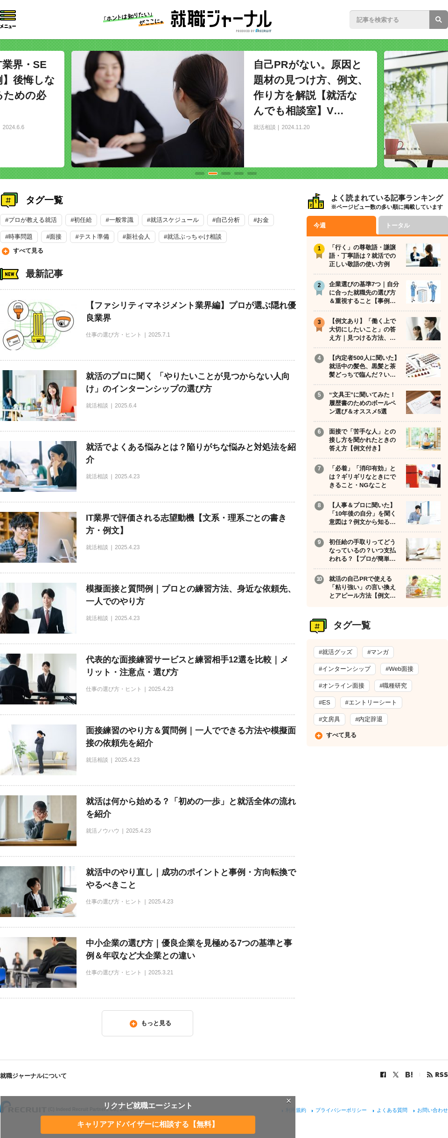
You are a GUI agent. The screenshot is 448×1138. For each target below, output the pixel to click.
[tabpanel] (224, 109)
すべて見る (28, 250)
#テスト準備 (92, 236)
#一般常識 (119, 219)
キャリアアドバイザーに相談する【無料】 (148, 1124)
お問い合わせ (432, 1110)
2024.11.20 (296, 127)
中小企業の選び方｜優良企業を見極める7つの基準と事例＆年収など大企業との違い (189, 949)
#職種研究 (393, 685)
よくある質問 (392, 1110)
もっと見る (156, 1023)
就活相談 (264, 127)
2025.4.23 (127, 476)
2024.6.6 (14, 127)
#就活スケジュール (173, 219)
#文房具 (329, 719)
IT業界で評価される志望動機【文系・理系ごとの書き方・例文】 (186, 524)
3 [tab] (226, 173)
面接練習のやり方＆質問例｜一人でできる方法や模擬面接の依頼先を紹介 (191, 737)
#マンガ (378, 651)
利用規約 (296, 1110)
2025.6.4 (126, 405)
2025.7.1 (159, 334)
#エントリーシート (371, 702)
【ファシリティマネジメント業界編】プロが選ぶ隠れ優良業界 (191, 312)
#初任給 (81, 219)
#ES (324, 702)
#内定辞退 (369, 719)
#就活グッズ (335, 651)
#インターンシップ (345, 668)
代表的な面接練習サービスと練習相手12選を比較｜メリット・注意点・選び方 (187, 666)
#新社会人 (136, 236)
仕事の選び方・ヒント (114, 334)
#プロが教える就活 (31, 219)
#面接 (54, 236)
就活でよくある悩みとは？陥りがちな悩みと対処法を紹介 (191, 453)
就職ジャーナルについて (33, 1075)
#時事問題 (19, 236)
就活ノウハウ (102, 831)
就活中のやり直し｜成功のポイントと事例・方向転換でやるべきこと (191, 879)
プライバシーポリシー (341, 1110)
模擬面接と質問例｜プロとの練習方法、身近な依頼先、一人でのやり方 (191, 595)
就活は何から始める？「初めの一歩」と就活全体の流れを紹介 (191, 808)
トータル (397, 225)
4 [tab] (239, 173)
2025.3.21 (160, 972)
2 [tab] (212, 173)
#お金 (261, 219)
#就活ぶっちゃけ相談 (193, 236)
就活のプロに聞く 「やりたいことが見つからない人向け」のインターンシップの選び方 (188, 382)
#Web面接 (399, 668)
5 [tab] (252, 173)
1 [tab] (199, 173)
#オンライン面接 (341, 685)
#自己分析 (226, 219)
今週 (320, 225)
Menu (8, 19)
